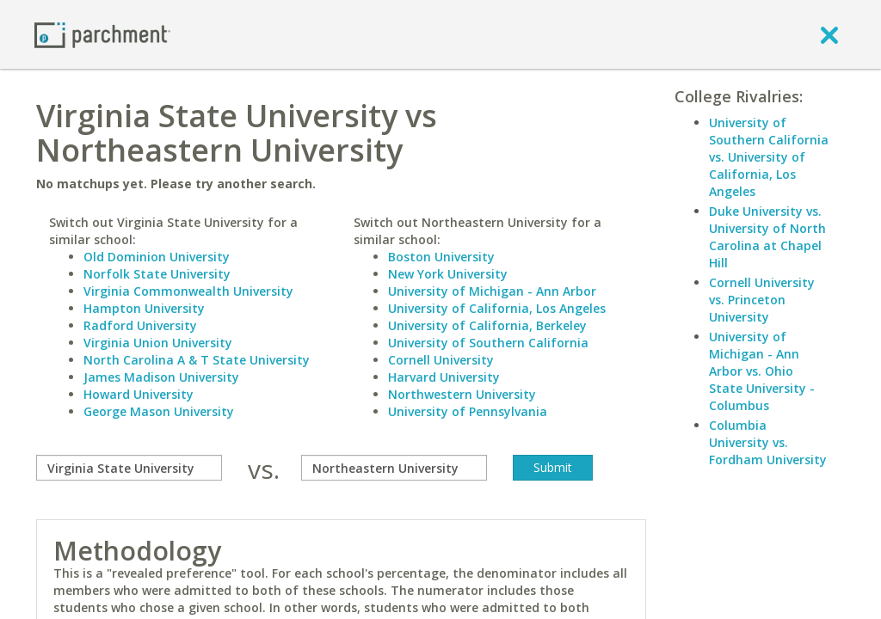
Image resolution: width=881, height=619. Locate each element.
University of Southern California (488, 342)
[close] (829, 34)
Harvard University (444, 377)
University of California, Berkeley (487, 325)
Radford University (140, 325)
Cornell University (441, 360)
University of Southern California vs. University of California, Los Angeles (769, 156)
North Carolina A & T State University (196, 360)
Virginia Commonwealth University (188, 291)
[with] (394, 468)
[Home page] (102, 34)
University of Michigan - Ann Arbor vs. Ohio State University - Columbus (762, 371)
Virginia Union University (157, 342)
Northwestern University (462, 394)
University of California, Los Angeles (497, 308)
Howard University (138, 394)
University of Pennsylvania (467, 411)
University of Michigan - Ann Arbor (492, 291)
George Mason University (158, 411)
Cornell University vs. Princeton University (762, 299)
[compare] (129, 468)
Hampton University (144, 308)
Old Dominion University (156, 256)
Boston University (441, 256)
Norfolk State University (157, 274)
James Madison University (161, 377)
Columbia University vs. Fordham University (768, 442)
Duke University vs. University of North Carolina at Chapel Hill (767, 237)
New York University (448, 274)
